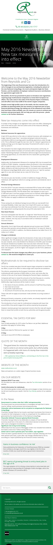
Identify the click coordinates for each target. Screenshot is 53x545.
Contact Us (14, 520)
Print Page (7, 521)
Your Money (33, 391)
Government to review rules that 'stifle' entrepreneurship (21, 402)
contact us (4, 114)
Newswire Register (33, 19)
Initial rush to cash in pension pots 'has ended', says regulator (22, 432)
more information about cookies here (35, 504)
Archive (14, 63)
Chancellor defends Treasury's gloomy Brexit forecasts (19, 418)
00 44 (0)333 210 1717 (27, 26)
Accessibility (20, 520)
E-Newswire (8, 63)
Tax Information (37, 382)
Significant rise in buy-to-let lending (13, 426)
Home (6, 520)
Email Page (12, 521)
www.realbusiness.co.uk (9, 368)
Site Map (44, 520)
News (2, 63)
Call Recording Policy (33, 520)
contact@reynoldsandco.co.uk (14, 513)
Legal (9, 520)
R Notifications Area (21, 19)
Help (40, 520)
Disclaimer (26, 520)
